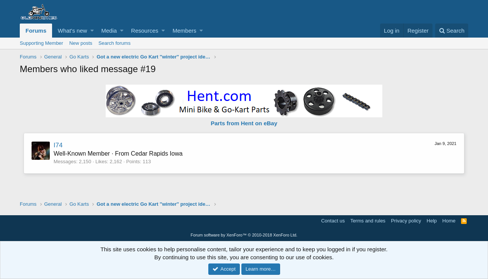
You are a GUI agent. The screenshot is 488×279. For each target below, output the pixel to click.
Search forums (114, 43)
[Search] (451, 31)
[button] (92, 31)
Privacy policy (406, 221)
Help (432, 221)
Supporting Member (41, 43)
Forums (35, 30)
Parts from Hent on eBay (244, 123)
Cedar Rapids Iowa (156, 153)
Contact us (333, 221)
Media (109, 30)
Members (184, 30)
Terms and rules (367, 221)
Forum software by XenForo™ (244, 235)
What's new (72, 30)
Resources (144, 30)
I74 (58, 145)
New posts (80, 43)
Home (449, 221)
